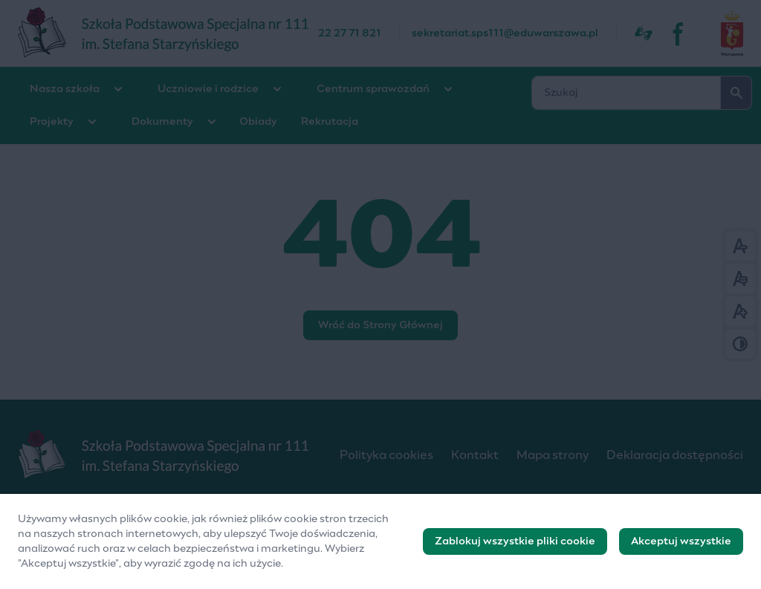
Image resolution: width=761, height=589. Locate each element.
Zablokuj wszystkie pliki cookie (515, 542)
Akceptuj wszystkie (681, 542)
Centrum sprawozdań (373, 89)
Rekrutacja (329, 122)
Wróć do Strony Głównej (380, 325)
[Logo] (167, 455)
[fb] (679, 33)
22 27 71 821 (349, 33)
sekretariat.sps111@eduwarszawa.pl (505, 33)
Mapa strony (552, 455)
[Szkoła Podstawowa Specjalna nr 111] (168, 33)
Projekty (52, 122)
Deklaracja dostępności (674, 455)
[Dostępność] (643, 33)
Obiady (258, 122)
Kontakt (475, 455)
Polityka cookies (386, 455)
